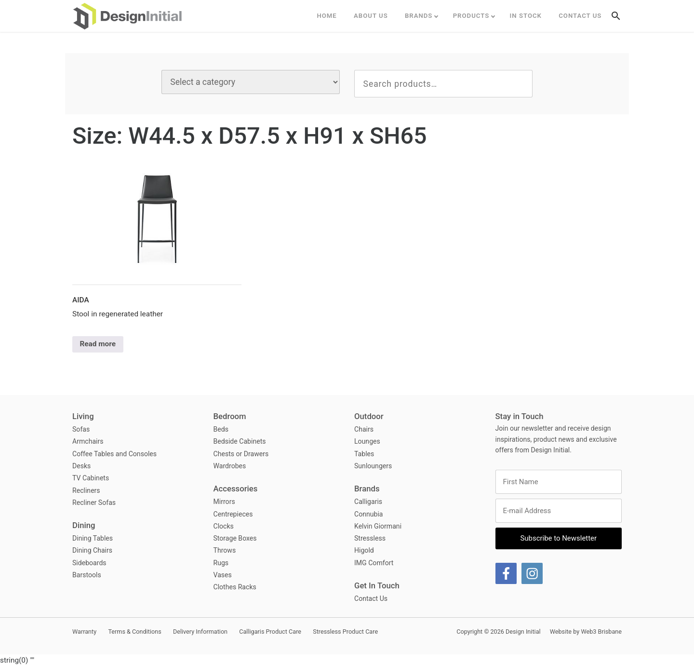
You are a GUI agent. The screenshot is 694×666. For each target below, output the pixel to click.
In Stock (526, 15)
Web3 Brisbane (601, 631)
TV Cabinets (90, 478)
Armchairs (88, 441)
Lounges (367, 441)
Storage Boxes (235, 538)
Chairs (364, 429)
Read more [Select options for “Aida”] (98, 344)
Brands (419, 15)
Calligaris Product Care (270, 631)
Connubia (368, 514)
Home (326, 15)
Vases (223, 575)
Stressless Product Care (345, 631)
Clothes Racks (235, 587)
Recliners (86, 490)
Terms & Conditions (134, 631)
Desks (81, 466)
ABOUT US (371, 15)
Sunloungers (373, 466)
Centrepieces (233, 514)
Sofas (81, 429)
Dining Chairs (92, 550)
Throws (225, 550)
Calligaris (368, 501)
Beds (221, 429)
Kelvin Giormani (377, 526)
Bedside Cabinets (240, 441)
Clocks (224, 526)
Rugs (221, 563)
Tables (364, 454)
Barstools (86, 575)
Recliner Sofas (94, 502)
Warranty (84, 631)
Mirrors (224, 501)
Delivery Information (200, 631)
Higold (364, 550)
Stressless (370, 538)
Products (471, 15)
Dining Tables (92, 538)
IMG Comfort (373, 563)
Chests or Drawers (241, 454)
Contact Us (580, 15)
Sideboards (89, 563)
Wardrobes (230, 466)
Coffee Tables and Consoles (114, 454)
